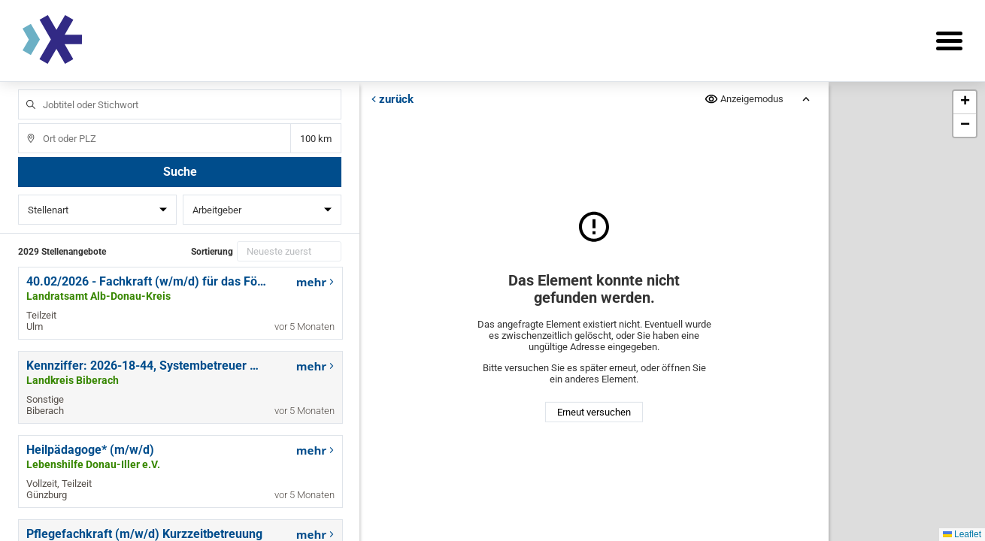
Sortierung (212, 251)
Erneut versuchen (594, 412)
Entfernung (316, 138)
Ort (23, 123)
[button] (964, 102)
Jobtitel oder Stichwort (23, 89)
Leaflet (962, 534)
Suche (180, 172)
